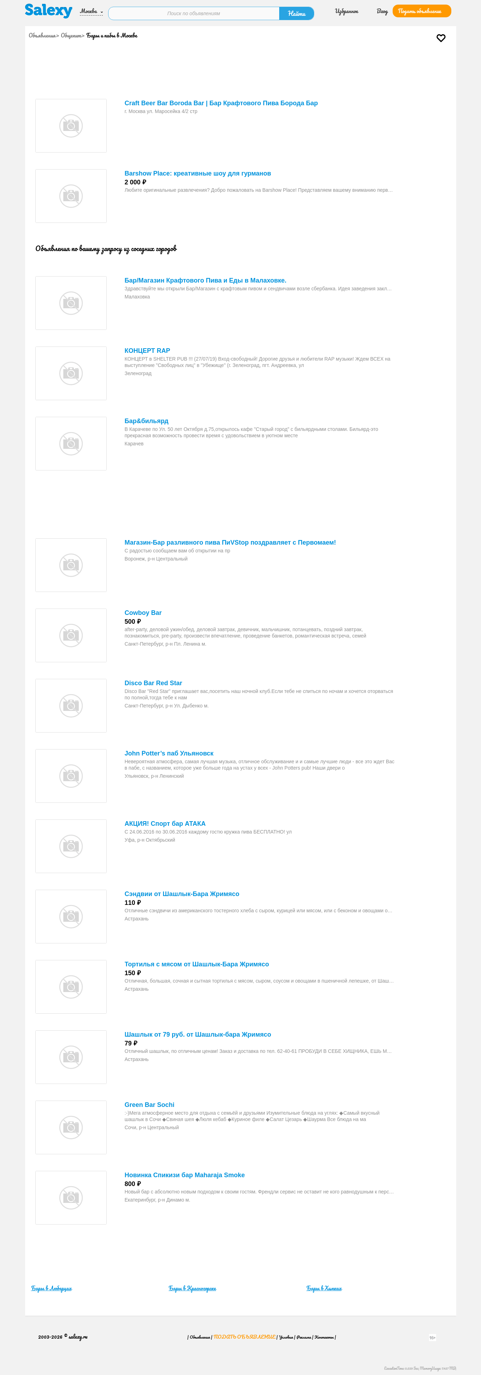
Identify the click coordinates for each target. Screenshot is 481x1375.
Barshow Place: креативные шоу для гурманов (198, 170)
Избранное (346, 10)
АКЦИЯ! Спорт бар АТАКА (165, 820)
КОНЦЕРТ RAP (147, 347)
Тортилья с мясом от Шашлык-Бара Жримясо (197, 961)
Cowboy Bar (143, 610)
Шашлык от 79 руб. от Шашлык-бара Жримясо (198, 1031)
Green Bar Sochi (150, 1102)
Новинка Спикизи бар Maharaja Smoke (185, 1172)
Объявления (42, 32)
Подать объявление (419, 10)
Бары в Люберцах (51, 1285)
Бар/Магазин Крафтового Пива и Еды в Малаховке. (206, 277)
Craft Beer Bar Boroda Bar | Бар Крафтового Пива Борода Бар (221, 100)
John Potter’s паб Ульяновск (169, 750)
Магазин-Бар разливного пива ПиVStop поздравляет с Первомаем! (230, 539)
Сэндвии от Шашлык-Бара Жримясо (182, 891)
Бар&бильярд (147, 418)
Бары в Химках (323, 1285)
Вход (382, 10)
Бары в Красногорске (192, 1285)
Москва (88, 10)
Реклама (304, 1333)
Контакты (324, 1333)
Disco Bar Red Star (153, 680)
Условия (286, 1333)
